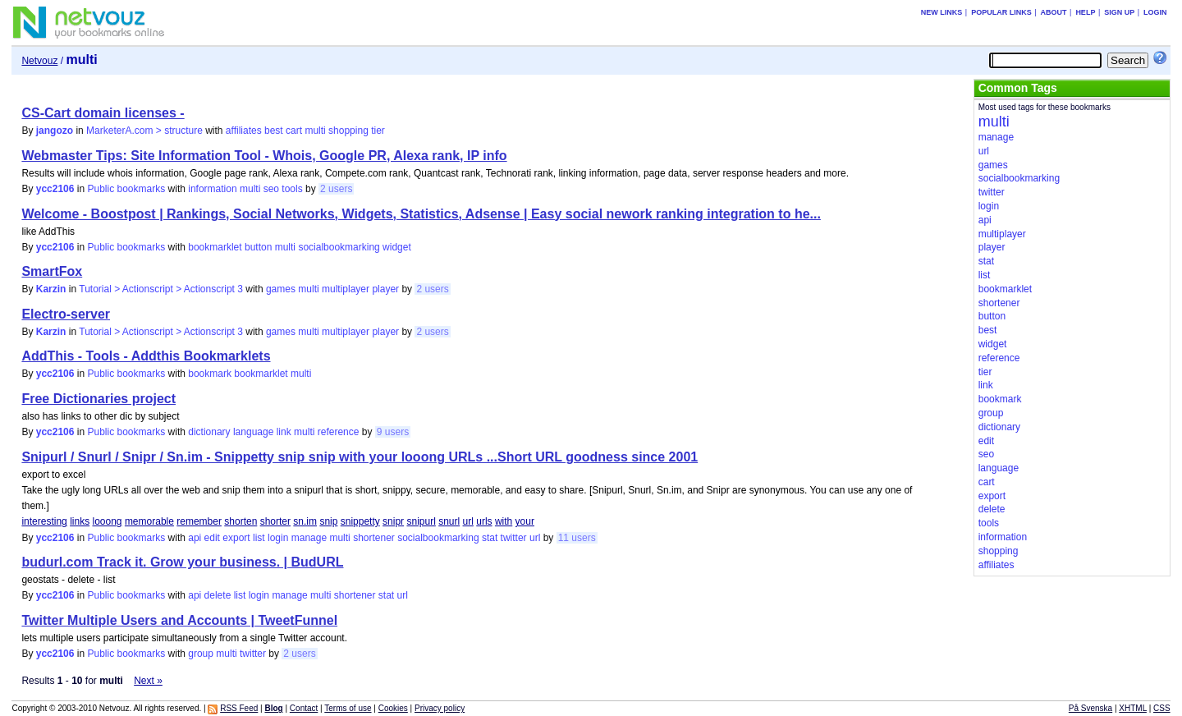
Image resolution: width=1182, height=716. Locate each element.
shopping (348, 130)
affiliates (244, 130)
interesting (43, 521)
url (468, 521)
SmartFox (51, 271)
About (1054, 12)
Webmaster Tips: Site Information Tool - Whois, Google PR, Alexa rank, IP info (263, 156)
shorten (240, 521)
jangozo (54, 130)
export (236, 538)
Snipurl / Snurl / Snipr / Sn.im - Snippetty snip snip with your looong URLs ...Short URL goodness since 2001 (359, 457)
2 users (336, 189)
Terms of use (347, 708)
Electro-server (65, 314)
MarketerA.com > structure (144, 130)
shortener (374, 538)
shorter (275, 521)
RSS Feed (239, 708)
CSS (1162, 708)
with (503, 521)
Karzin (51, 289)
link (284, 432)
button (258, 247)
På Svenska (1090, 708)
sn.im (305, 521)
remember (199, 521)
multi (315, 130)
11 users (577, 538)
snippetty (360, 521)
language (253, 432)
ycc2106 (55, 189)
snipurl (420, 521)
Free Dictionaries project (98, 399)
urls (484, 521)
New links (942, 12)
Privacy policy (440, 708)
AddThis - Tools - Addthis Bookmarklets (145, 356)
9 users (393, 432)
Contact (304, 708)
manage (309, 538)
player (385, 289)
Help (1085, 12)
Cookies (393, 708)
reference (339, 432)
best (273, 130)
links (79, 521)
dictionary (209, 432)
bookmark (209, 373)
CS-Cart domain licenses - (102, 113)
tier (378, 130)
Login (1155, 12)
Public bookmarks (127, 189)
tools (292, 189)
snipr (393, 521)
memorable (149, 521)
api (194, 538)
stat (489, 538)
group (200, 653)
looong (106, 521)
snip (328, 521)
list (259, 538)
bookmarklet (214, 247)
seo (271, 189)
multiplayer (345, 289)
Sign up (1119, 12)
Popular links (1001, 12)
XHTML (1133, 708)
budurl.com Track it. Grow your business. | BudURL (182, 562)
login (278, 538)
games (281, 289)
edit (212, 538)
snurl (449, 521)
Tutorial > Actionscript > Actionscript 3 (161, 289)
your (524, 521)
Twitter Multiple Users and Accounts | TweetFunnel (179, 620)
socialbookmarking (338, 247)
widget (397, 247)
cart (294, 130)
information (212, 189)
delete (217, 595)
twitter (514, 538)
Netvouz (39, 61)
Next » (148, 680)
